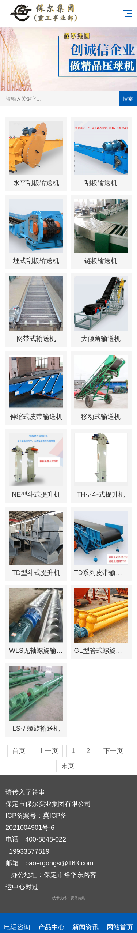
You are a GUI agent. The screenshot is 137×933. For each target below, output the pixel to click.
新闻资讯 (86, 923)
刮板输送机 (100, 183)
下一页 (113, 751)
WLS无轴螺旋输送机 (39, 650)
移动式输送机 (101, 416)
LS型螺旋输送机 (36, 728)
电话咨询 (17, 923)
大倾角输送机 (101, 338)
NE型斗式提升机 (36, 494)
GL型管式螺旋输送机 (105, 650)
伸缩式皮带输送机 (36, 416)
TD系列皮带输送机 (101, 572)
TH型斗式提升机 (101, 494)
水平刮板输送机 (36, 183)
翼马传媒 (78, 898)
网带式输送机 (36, 338)
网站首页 (120, 923)
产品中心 (51, 923)
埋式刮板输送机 (36, 260)
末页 (67, 766)
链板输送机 (100, 260)
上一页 (48, 751)
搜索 (128, 99)
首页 (18, 751)
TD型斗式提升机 (36, 572)
